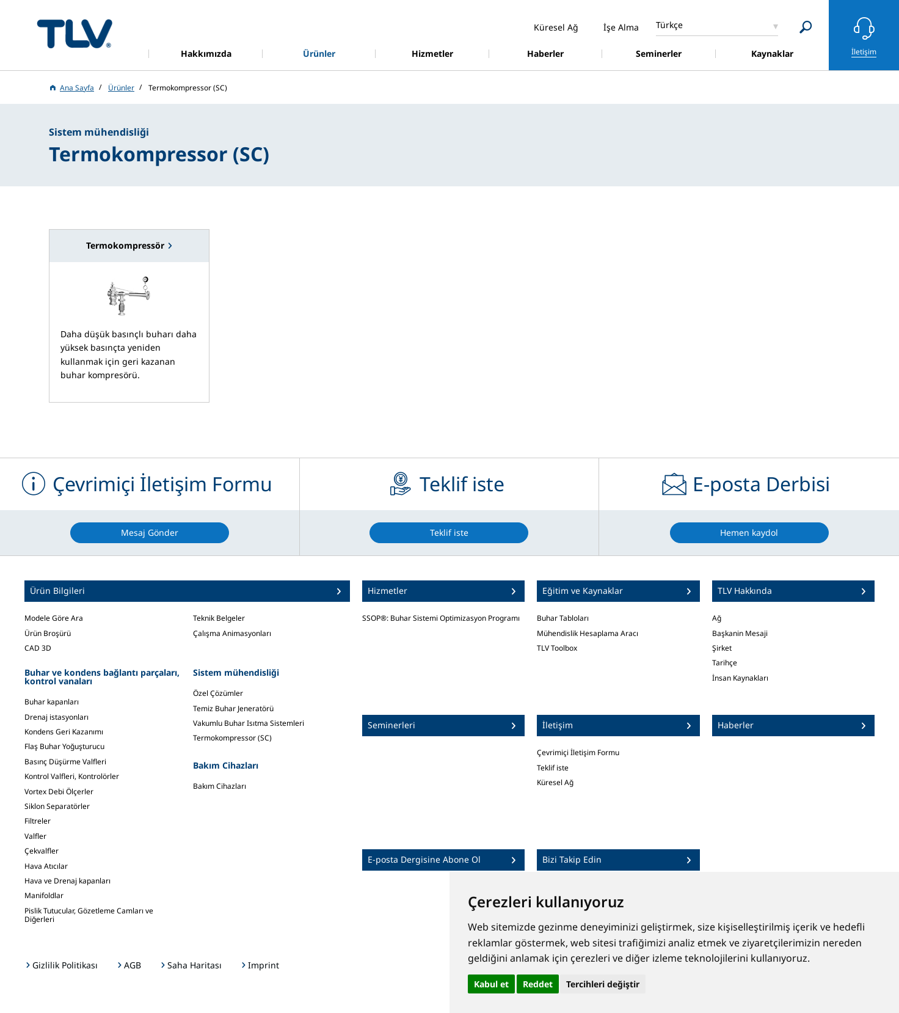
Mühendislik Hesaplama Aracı (587, 633)
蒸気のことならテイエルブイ (74, 33)
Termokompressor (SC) (232, 738)
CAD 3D (37, 648)
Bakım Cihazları (219, 786)
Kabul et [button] (491, 984)
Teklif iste (553, 767)
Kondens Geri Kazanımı (63, 731)
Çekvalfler (41, 851)
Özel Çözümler (218, 693)
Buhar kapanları (51, 702)
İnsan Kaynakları (740, 678)
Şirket (722, 648)
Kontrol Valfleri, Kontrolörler (71, 776)
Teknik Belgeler (219, 618)
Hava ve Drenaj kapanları (67, 881)
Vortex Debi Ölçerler (58, 791)
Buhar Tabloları (563, 618)
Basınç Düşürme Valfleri (65, 761)
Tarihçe (724, 662)
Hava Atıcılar (46, 866)
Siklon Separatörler (57, 806)
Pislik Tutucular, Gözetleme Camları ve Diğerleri (88, 914)
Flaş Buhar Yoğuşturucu (64, 746)
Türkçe (669, 25)
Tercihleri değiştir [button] (602, 984)
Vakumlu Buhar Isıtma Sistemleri (248, 723)
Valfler (35, 836)
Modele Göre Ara (53, 618)
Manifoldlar (44, 895)
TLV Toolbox (557, 648)
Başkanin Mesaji (740, 633)
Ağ (716, 618)
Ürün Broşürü (47, 633)
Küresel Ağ (555, 782)
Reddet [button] (538, 984)
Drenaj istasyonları (56, 717)
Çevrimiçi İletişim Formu (578, 752)
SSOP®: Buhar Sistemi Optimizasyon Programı (441, 618)
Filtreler (37, 821)
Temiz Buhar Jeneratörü (233, 708)
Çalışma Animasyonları (232, 633)
